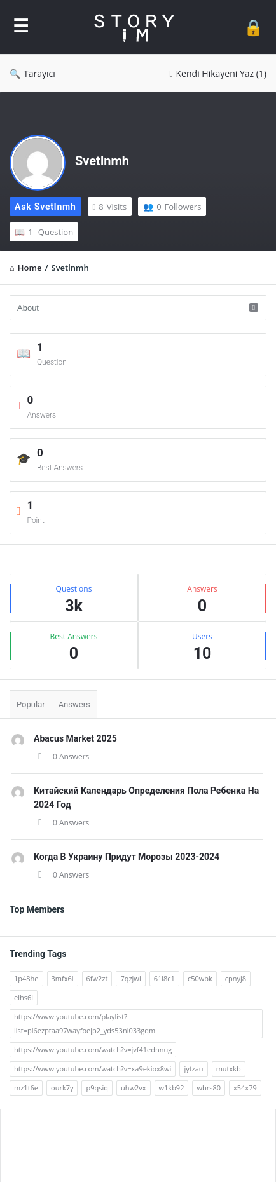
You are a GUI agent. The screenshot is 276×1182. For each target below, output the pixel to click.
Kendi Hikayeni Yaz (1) (217, 73)
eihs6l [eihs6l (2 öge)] (23, 997)
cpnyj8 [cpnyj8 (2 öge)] (235, 978)
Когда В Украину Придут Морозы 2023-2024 (126, 857)
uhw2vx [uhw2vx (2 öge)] (133, 1087)
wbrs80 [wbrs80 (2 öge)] (209, 1087)
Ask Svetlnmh (45, 206)
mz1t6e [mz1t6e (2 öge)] (26, 1087)
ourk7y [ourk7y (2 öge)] (62, 1087)
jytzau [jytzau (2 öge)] (193, 1068)
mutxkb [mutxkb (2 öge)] (228, 1068)
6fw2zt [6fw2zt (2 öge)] (97, 978)
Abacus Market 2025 (75, 738)
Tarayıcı (32, 73)
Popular (31, 704)
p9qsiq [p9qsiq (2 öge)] (97, 1087)
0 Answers (61, 756)
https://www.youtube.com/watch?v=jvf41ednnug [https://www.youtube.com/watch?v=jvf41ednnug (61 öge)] (93, 1049)
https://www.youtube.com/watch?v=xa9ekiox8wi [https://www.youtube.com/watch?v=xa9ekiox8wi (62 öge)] (92, 1068)
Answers (74, 704)
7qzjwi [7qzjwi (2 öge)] (130, 978)
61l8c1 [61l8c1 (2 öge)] (164, 978)
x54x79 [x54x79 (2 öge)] (245, 1087)
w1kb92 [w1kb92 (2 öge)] (171, 1087)
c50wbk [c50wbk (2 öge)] (200, 978)
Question (44, 232)
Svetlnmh (102, 160)
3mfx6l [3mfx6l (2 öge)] (63, 978)
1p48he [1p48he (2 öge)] (26, 978)
